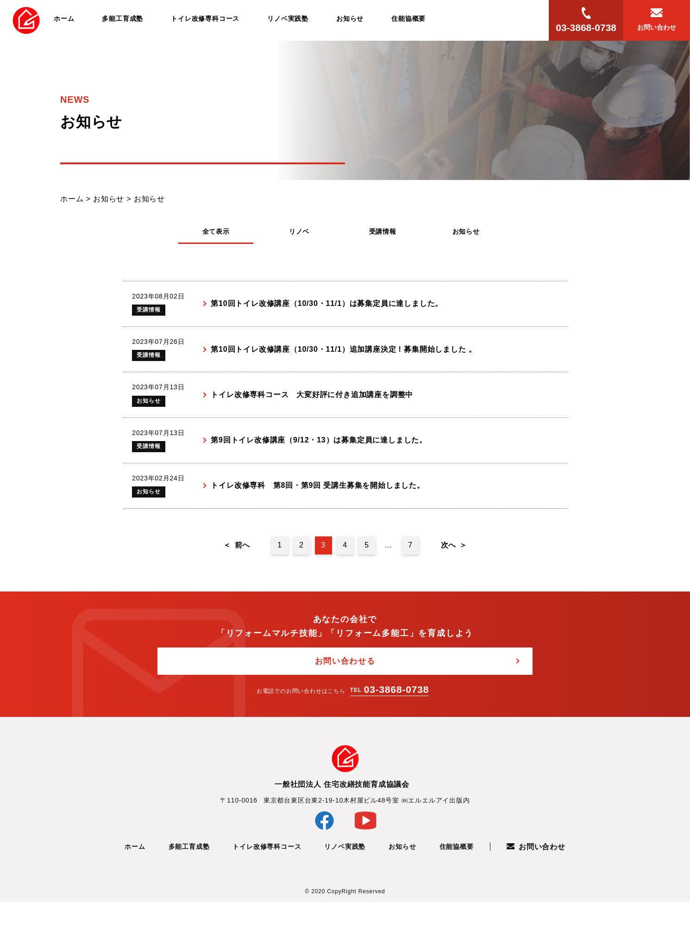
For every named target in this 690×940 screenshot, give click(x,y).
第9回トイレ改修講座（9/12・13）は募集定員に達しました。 (321, 466)
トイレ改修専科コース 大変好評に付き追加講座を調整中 (314, 413)
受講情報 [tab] (382, 231)
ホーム (64, 18)
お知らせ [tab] (466, 231)
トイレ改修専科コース (205, 18)
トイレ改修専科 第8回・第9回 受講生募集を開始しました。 (320, 519)
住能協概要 (408, 18)
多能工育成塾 (122, 18)
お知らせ (350, 18)
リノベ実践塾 (287, 18)
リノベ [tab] (299, 231)
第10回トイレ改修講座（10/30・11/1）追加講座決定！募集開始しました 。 (345, 360)
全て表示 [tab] (216, 231)
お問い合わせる (345, 698)
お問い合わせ (536, 885)
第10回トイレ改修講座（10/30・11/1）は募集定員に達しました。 (329, 307)
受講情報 (152, 313)
